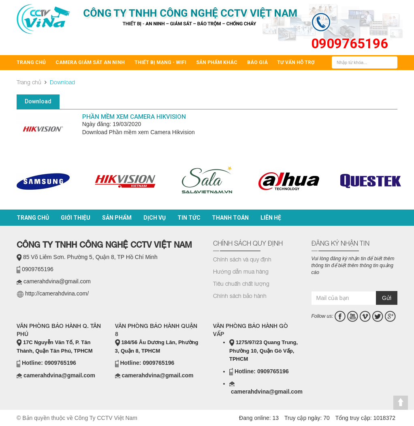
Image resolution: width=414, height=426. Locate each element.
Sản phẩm (117, 217)
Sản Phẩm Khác (216, 62)
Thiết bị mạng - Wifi (160, 62)
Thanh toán (230, 217)
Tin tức (189, 217)
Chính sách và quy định (242, 259)
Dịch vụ (154, 217)
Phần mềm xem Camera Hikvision (134, 116)
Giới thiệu (75, 217)
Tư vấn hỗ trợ (295, 62)
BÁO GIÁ (257, 62)
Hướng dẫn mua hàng (241, 271)
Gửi (386, 298)
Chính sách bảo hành (240, 295)
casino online (343, 283)
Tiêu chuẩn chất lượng (241, 283)
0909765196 (349, 43)
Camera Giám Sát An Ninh (90, 62)
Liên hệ (270, 217)
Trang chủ (31, 62)
